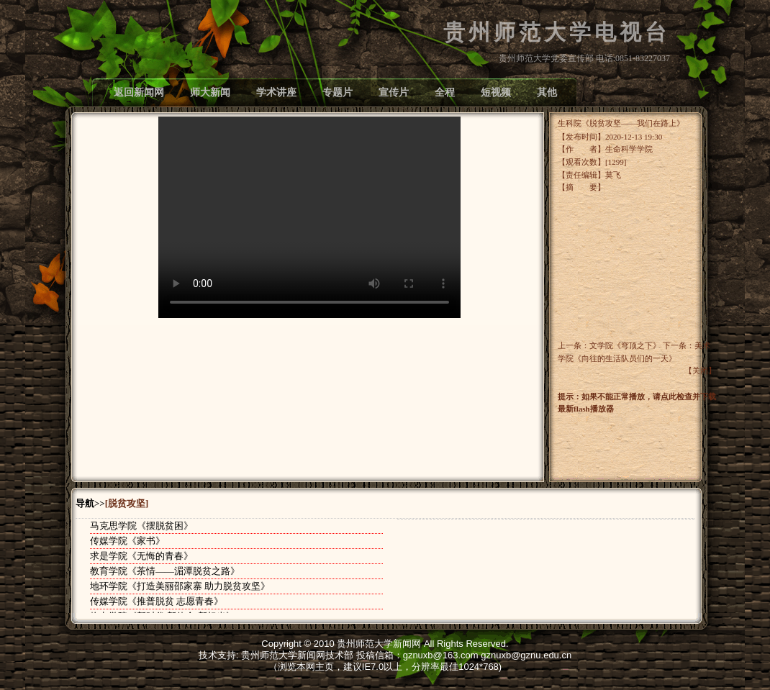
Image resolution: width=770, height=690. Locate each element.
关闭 (700, 370)
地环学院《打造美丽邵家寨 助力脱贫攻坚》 (180, 586)
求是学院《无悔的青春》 (141, 555)
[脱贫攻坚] (127, 504)
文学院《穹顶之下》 (625, 345)
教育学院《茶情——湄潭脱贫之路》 (165, 571)
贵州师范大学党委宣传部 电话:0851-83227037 (584, 58)
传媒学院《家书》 (127, 540)
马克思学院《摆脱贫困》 (141, 525)
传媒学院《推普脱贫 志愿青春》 (156, 601)
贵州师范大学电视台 (556, 33)
